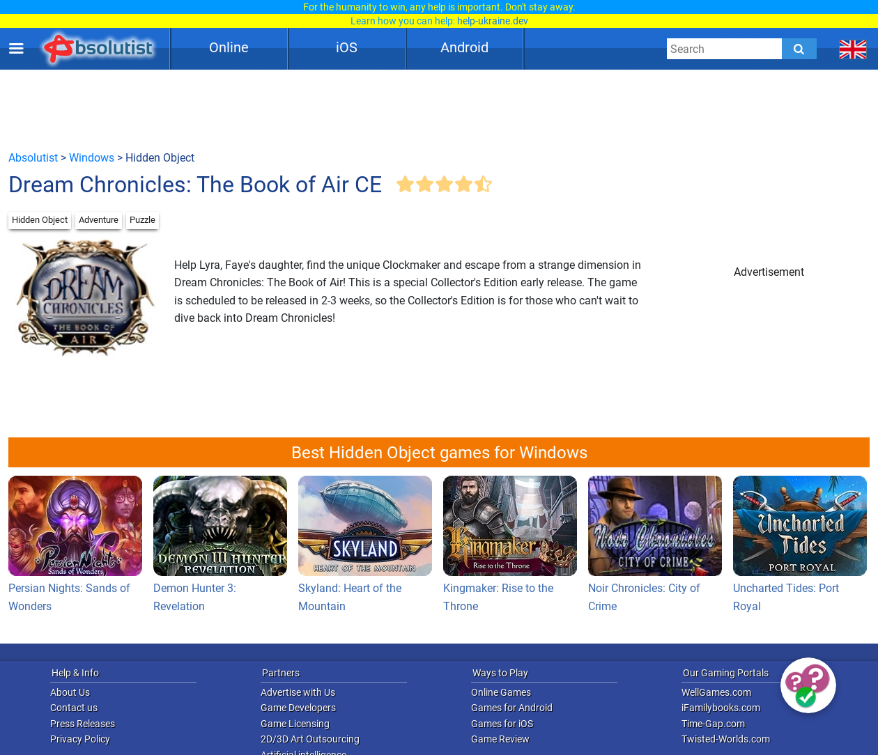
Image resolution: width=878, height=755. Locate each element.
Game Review (500, 739)
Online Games (501, 692)
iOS (346, 47)
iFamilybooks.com (720, 707)
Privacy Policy (80, 739)
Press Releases (82, 723)
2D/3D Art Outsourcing (310, 739)
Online (229, 47)
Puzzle (142, 220)
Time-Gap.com (713, 723)
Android (464, 47)
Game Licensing (295, 723)
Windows (91, 157)
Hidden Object (40, 220)
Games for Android (512, 707)
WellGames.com (716, 692)
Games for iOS (502, 723)
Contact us (74, 707)
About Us (70, 692)
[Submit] (799, 48)
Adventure (98, 220)
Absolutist (33, 157)
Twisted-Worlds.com (725, 739)
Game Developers (298, 707)
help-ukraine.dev (492, 20)
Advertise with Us (298, 692)
